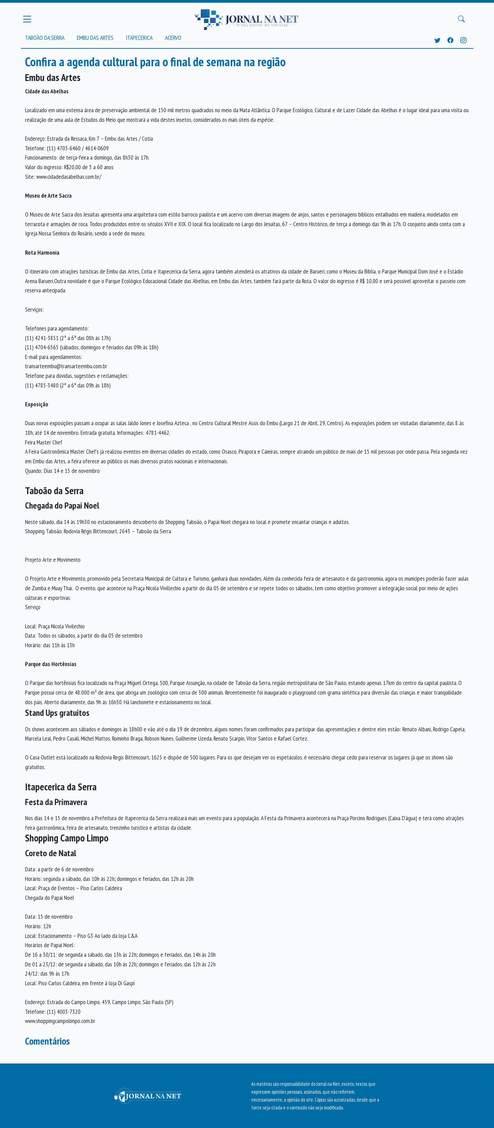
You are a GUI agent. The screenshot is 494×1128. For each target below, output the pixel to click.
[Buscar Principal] (461, 19)
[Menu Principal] (27, 19)
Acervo (173, 38)
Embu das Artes (95, 38)
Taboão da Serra (44, 38)
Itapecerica (139, 38)
